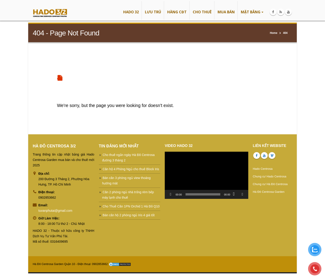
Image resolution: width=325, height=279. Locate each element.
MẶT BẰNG (250, 11)
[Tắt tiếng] (235, 194)
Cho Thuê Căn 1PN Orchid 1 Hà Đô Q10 (131, 206)
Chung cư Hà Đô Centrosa (270, 184)
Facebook (256, 155)
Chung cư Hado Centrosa (269, 176)
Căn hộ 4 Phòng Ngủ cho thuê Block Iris (130, 169)
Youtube (264, 155)
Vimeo (272, 155)
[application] (206, 175)
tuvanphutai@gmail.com (55, 210)
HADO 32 (131, 11)
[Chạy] (170, 194)
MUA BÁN (226, 11)
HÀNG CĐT (177, 11)
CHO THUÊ (202, 11)
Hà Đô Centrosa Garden (268, 191)
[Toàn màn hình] (242, 194)
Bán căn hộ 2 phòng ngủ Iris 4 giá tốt (128, 215)
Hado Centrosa (262, 168)
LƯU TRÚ (153, 11)
